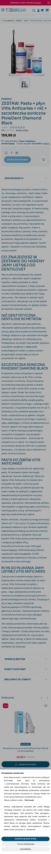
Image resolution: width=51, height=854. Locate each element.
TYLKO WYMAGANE (25, 844)
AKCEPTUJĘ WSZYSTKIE (25, 839)
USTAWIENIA (25, 849)
